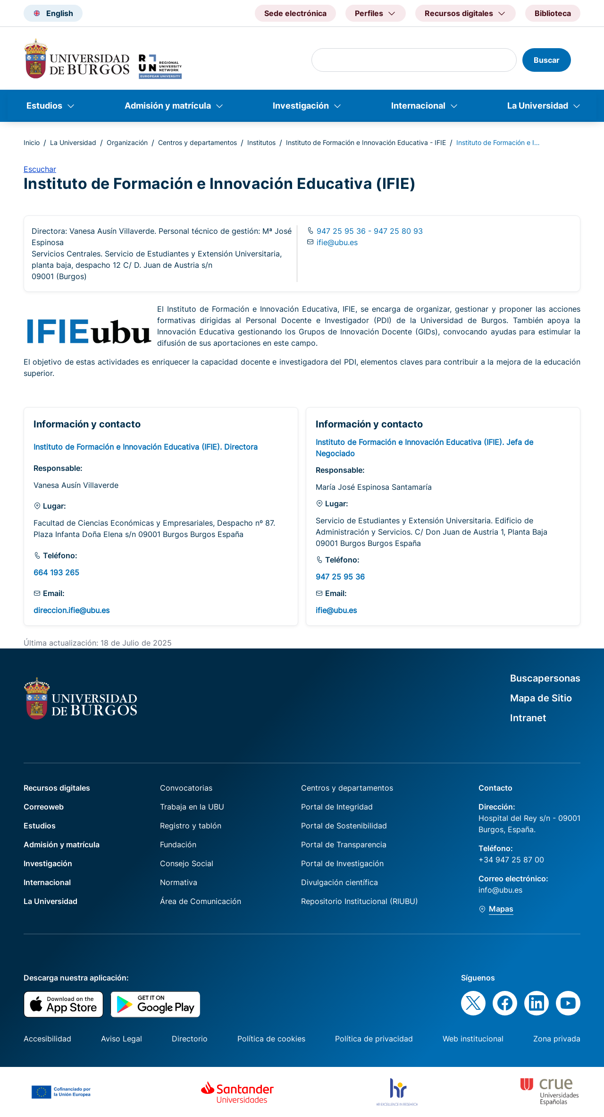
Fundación (178, 844)
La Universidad (537, 106)
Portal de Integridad (337, 806)
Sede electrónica (295, 13)
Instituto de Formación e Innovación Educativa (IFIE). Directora (146, 447)
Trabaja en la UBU (192, 806)
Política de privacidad (374, 1038)
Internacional (418, 106)
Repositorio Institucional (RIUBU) (359, 901)
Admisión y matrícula (168, 106)
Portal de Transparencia (343, 844)
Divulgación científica (339, 882)
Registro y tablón (190, 825)
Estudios (44, 106)
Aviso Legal (121, 1038)
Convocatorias (186, 788)
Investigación (301, 106)
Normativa (178, 882)
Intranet (528, 718)
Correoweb (44, 806)
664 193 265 (56, 572)
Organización (127, 142)
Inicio (32, 142)
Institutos (261, 142)
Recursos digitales (57, 788)
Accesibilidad (47, 1038)
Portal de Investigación (342, 863)
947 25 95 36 (340, 576)
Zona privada (556, 1038)
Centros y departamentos (197, 142)
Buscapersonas (545, 678)
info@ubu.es (500, 890)
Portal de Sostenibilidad (344, 825)
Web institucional (473, 1038)
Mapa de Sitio (541, 698)
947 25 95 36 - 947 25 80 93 (368, 231)
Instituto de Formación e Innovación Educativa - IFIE (366, 142)
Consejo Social (186, 863)
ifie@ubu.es (337, 242)
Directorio (190, 1038)
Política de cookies (271, 1038)
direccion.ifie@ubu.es (71, 610)
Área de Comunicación (200, 901)
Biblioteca (553, 13)
